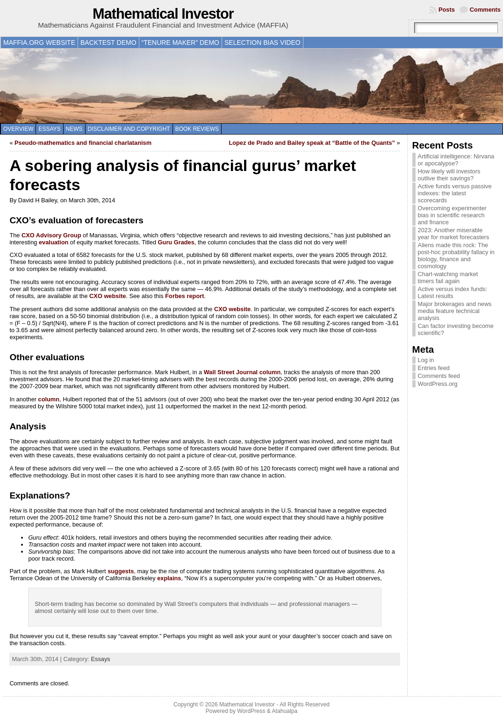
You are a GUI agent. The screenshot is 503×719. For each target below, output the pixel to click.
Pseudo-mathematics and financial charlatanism (82, 142)
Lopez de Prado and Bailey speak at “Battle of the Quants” (312, 142)
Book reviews (197, 129)
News (74, 129)
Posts (446, 9)
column (49, 399)
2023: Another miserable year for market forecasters (453, 234)
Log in (426, 359)
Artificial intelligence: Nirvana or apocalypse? (456, 160)
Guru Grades (176, 242)
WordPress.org (438, 383)
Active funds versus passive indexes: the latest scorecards (455, 193)
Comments (485, 9)
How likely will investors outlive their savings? (449, 175)
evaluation (53, 242)
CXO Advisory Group (51, 235)
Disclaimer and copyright (129, 129)
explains (169, 578)
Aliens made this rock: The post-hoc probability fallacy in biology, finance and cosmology (456, 256)
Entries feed (434, 367)
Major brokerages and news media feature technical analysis (455, 310)
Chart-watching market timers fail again (448, 278)
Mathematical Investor (163, 14)
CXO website (107, 295)
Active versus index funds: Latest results (453, 292)
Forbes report (184, 295)
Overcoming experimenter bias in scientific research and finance (452, 215)
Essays (49, 129)
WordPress (251, 711)
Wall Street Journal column (242, 372)
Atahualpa (284, 711)
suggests (121, 571)
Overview (18, 129)
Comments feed (439, 375)
